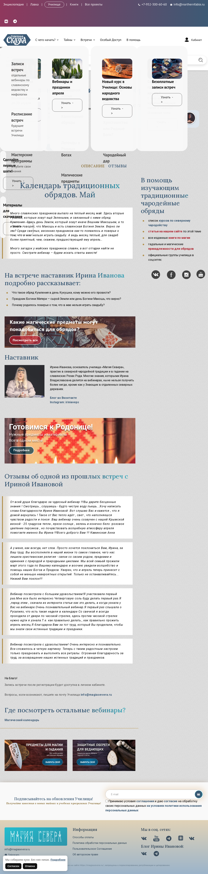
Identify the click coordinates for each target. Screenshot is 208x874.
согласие (170, 801)
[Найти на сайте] (201, 60)
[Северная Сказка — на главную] (17, 40)
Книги (74, 4)
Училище (54, 4)
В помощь (133, 40)
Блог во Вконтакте (63, 398)
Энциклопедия (13, 4)
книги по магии (179, 238)
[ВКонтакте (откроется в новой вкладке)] (6, 21)
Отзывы (117, 166)
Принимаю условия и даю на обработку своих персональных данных (153, 805)
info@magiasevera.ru (96, 694)
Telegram (12, 855)
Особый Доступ (110, 40)
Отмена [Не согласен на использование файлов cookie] (30, 866)
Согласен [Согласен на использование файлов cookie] (13, 866)
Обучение (25, 78)
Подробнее (21, 450)
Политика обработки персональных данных (100, 842)
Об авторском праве (85, 854)
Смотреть (57, 147)
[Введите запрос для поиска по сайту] (89, 60)
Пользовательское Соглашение (92, 848)
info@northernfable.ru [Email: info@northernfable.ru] (187, 4)
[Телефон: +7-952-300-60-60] (152, 4)
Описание (93, 166)
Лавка (34, 4)
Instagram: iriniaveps (64, 402)
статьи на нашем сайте (165, 231)
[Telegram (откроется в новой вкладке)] (15, 21)
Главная (9, 78)
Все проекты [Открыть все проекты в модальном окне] (93, 4)
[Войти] (192, 40)
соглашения (145, 801)
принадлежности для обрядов (171, 248)
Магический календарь (22, 720)
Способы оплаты (83, 837)
